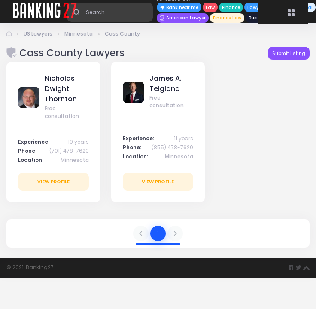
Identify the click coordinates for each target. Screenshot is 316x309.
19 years (78, 141)
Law (210, 7)
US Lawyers (38, 33)
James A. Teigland (165, 83)
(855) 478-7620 (172, 147)
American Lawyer (183, 18)
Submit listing (288, 53)
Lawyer (255, 7)
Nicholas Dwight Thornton (61, 88)
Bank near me (179, 7)
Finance (231, 7)
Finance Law (227, 18)
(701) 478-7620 (69, 150)
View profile (53, 181)
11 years (183, 138)
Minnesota (78, 33)
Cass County (122, 33)
